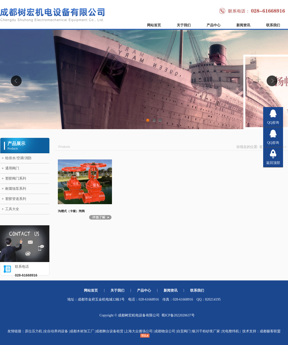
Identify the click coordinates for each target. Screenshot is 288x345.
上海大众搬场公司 (139, 331)
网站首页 (154, 25)
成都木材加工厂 (82, 331)
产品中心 (213, 25)
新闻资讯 (243, 25)
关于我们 (184, 25)
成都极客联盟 (270, 331)
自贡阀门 (184, 331)
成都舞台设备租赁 (109, 331)
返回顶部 (273, 163)
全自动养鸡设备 (56, 331)
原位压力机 (33, 331)
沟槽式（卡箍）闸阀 (71, 211)
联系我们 (273, 25)
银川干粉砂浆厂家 (206, 331)
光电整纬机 (230, 331)
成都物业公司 (164, 331)
